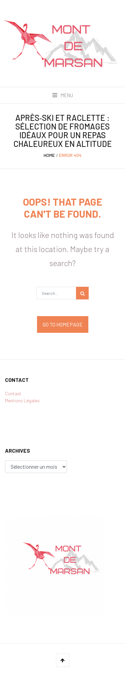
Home (49, 155)
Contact (13, 393)
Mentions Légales (22, 400)
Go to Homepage (63, 324)
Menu (62, 95)
